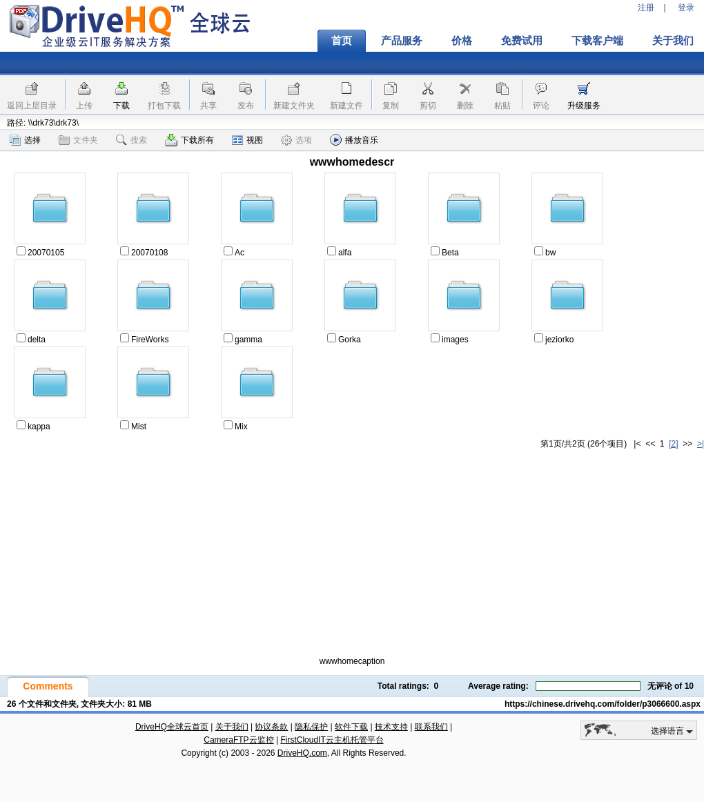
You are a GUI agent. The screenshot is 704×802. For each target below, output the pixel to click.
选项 (296, 140)
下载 (121, 105)
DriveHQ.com (302, 753)
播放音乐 (354, 140)
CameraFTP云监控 (238, 740)
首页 (341, 40)
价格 (461, 40)
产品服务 (401, 40)
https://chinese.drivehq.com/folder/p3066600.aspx (603, 704)
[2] (673, 444)
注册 (646, 7)
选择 (25, 140)
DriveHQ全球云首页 (171, 727)
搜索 (131, 140)
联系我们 (431, 727)
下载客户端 (597, 40)
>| (700, 444)
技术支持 (391, 727)
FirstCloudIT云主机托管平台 (331, 740)
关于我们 (231, 727)
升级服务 (583, 105)
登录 (686, 7)
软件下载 (351, 727)
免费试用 (521, 40)
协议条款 (271, 727)
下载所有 (189, 140)
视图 (247, 140)
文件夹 (78, 140)
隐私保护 (311, 727)
